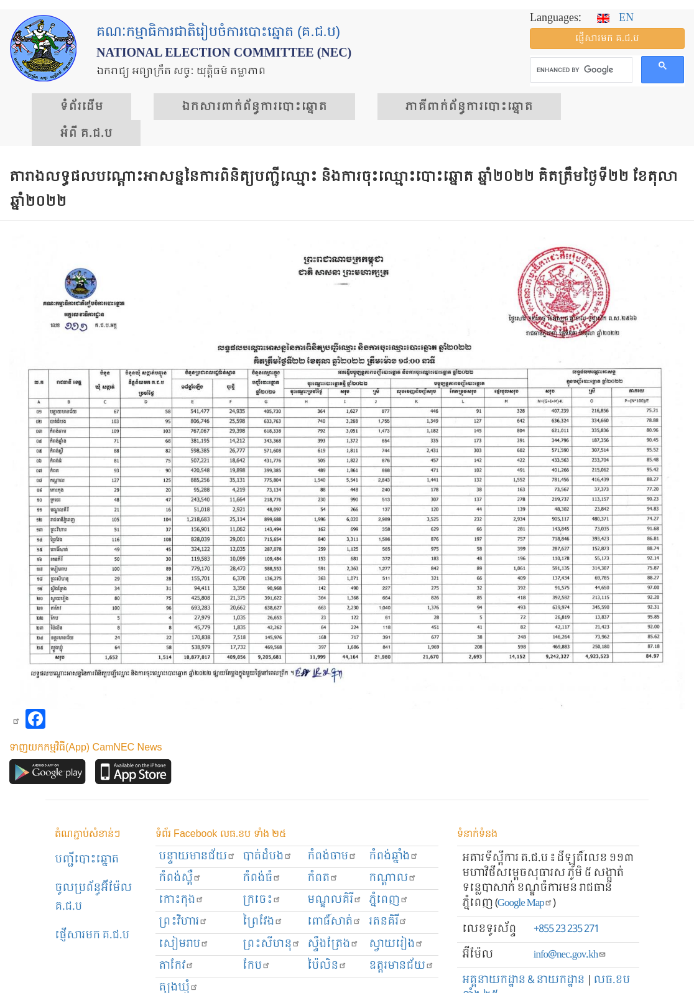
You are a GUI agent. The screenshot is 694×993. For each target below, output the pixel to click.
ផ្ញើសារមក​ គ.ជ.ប (92, 935)
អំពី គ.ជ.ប (86, 133)
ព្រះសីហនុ (271, 944)
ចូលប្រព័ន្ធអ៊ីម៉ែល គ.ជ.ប (93, 897)
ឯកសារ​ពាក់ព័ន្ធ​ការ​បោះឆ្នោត (254, 107)
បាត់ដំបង (267, 857)
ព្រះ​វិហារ (183, 922)
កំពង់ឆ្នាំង (394, 857)
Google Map (525, 903)
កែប (257, 966)
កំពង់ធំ (262, 878)
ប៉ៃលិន (327, 966)
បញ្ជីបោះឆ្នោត (87, 860)
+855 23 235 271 (566, 929)
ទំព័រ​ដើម (81, 107)
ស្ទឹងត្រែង (333, 944)
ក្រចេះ (262, 900)
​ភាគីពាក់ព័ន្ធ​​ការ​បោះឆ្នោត (469, 107)
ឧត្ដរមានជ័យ (401, 966)
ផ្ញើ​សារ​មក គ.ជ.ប (607, 38)
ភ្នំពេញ (389, 900)
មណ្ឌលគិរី (334, 900)
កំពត (322, 878)
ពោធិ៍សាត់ (334, 922)
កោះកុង (181, 900)
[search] (580, 70)
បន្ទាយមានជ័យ (197, 857)
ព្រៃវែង (263, 922)
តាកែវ (176, 966)
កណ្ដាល (393, 878)
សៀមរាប (184, 944)
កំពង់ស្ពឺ (180, 878)
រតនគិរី (388, 922)
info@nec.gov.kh (570, 955)
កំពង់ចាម (332, 857)
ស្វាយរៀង (396, 944)
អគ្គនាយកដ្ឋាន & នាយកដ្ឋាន (523, 980)
